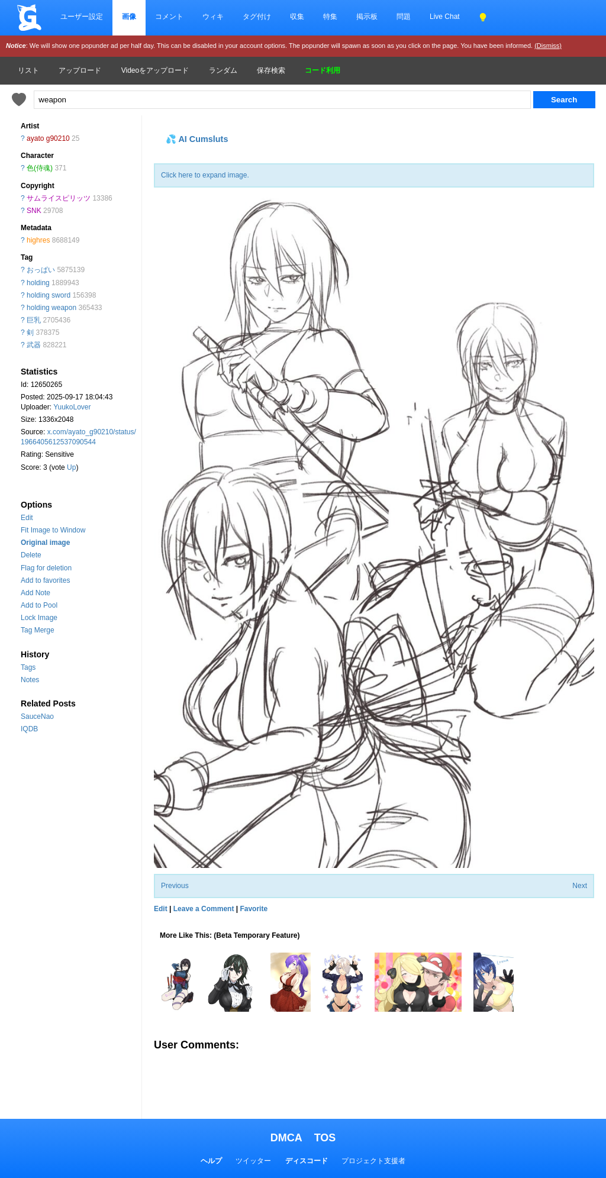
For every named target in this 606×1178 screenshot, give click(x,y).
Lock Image (39, 618)
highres (38, 240)
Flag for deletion (46, 568)
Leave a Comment (203, 909)
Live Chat (445, 16)
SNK (34, 210)
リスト (28, 70)
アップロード (80, 70)
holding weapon (51, 308)
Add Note (35, 593)
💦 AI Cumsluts (197, 139)
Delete (31, 555)
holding (38, 283)
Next (579, 886)
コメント (169, 16)
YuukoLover (72, 407)
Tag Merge (37, 630)
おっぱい (41, 270)
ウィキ (213, 16)
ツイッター (253, 1161)
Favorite (253, 909)
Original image (45, 542)
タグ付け (257, 16)
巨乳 (34, 320)
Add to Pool (39, 605)
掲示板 (367, 16)
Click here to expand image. (205, 175)
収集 (297, 16)
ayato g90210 (48, 138)
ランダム (223, 70)
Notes (30, 680)
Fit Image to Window (53, 530)
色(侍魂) (40, 168)
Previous (175, 886)
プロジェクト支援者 (373, 1161)
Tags (28, 667)
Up (71, 467)
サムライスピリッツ (59, 198)
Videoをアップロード (155, 70)
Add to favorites (45, 580)
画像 (129, 16)
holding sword (48, 295)
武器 (34, 345)
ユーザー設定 (81, 16)
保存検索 (271, 70)
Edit (27, 518)
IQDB (29, 729)
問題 (404, 16)
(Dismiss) (548, 45)
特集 (330, 16)
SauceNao (37, 716)
